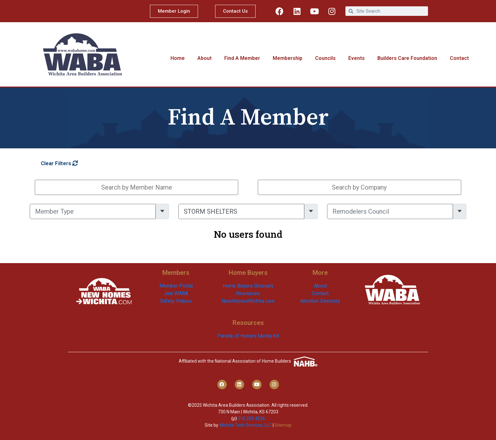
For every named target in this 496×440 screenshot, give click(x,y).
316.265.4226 (251, 418)
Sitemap (283, 425)
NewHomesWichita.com (248, 301)
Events (356, 58)
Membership (287, 58)
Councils (325, 58)
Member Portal (176, 286)
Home (177, 58)
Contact (459, 58)
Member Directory (320, 301)
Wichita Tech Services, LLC (245, 425)
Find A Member (242, 58)
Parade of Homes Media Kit (248, 336)
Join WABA (176, 293)
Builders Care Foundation (407, 58)
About (204, 58)
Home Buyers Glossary (248, 286)
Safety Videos (176, 301)
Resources (248, 293)
